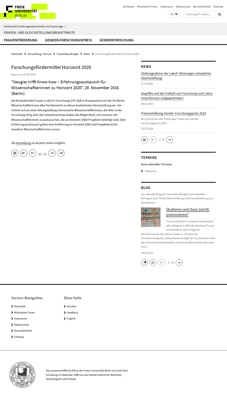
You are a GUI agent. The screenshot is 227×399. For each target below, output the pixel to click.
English (71, 318)
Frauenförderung (20, 40)
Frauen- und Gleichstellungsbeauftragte (39, 32)
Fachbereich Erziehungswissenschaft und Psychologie (35, 26)
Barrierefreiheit (202, 6)
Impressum (166, 6)
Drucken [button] (71, 306)
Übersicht (148, 171)
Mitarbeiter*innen (147, 6)
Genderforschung (116, 40)
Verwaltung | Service (40, 54)
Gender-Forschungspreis (68, 40)
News (87, 54)
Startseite (128, 6)
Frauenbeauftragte (67, 54)
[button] (174, 14)
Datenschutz (183, 6)
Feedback (72, 312)
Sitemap (218, 6)
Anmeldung (23, 143)
